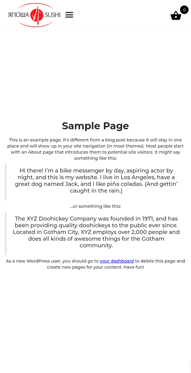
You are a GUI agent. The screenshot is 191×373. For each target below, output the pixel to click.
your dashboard (117, 261)
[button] (69, 15)
